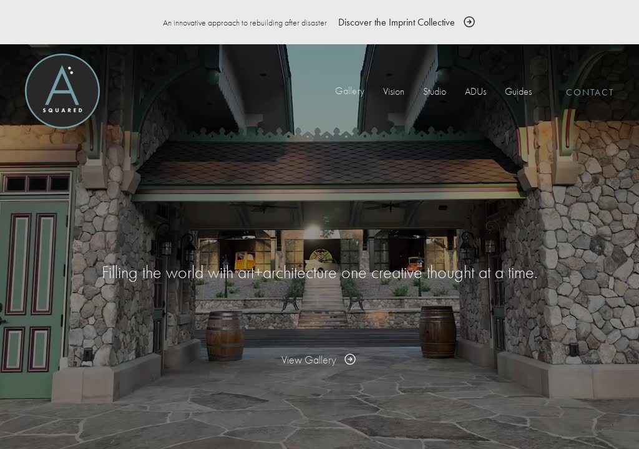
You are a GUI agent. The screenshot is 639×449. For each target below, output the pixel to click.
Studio (434, 91)
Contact (590, 92)
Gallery (349, 90)
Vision (393, 91)
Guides (518, 91)
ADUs (475, 91)
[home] (62, 91)
